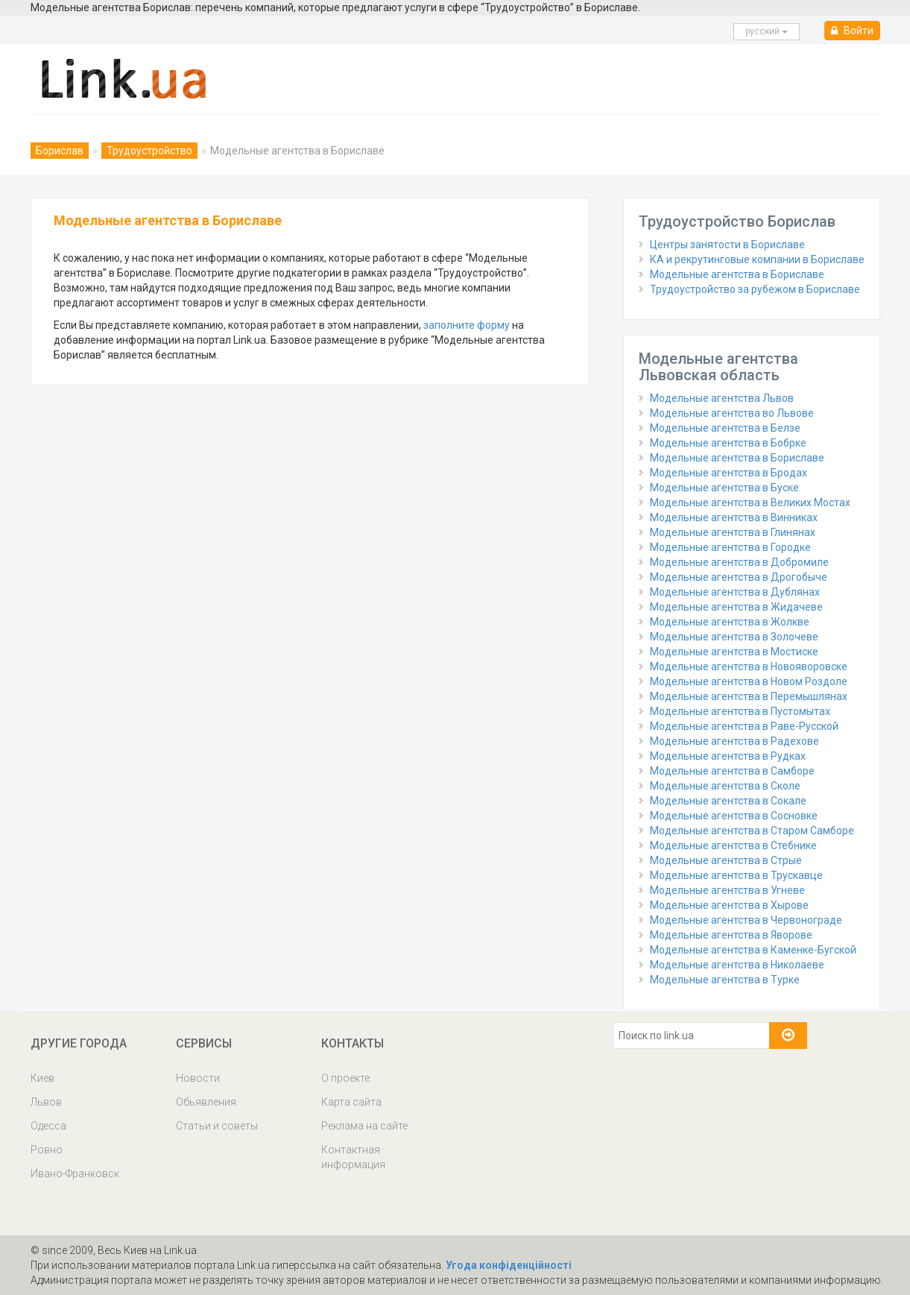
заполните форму (466, 325)
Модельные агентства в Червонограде (746, 920)
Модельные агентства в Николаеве (737, 965)
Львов (46, 1102)
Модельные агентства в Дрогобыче (738, 577)
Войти (852, 31)
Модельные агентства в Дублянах (735, 592)
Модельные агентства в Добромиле (739, 562)
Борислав (59, 151)
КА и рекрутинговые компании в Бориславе (757, 259)
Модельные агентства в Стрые (726, 860)
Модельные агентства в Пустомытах (740, 711)
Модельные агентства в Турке (725, 980)
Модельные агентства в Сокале (728, 801)
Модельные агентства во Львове (732, 413)
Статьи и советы (217, 1126)
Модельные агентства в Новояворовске (748, 666)
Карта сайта (351, 1102)
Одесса (48, 1126)
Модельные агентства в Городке (730, 547)
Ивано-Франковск (75, 1173)
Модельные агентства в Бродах (728, 473)
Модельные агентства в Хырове (729, 905)
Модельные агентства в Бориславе (737, 274)
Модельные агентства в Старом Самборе (752, 830)
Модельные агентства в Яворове (731, 935)
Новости (198, 1078)
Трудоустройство (149, 151)
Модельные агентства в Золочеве (734, 637)
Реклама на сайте (364, 1126)
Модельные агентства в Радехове (734, 741)
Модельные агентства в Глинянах (732, 532)
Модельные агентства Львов (722, 398)
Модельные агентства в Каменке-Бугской (753, 950)
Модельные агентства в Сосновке (734, 816)
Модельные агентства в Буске (724, 488)
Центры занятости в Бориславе (727, 245)
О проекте (345, 1078)
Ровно (47, 1150)
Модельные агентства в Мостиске (734, 652)
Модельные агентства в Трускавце (736, 875)
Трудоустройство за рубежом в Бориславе (755, 289)
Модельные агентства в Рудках (728, 756)
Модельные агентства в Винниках (734, 517)
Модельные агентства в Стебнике (733, 845)
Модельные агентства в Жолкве (729, 622)
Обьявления (206, 1102)
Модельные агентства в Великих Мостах (750, 502)
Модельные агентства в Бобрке (728, 443)
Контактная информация (353, 1157)
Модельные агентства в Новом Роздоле (748, 681)
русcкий (766, 31)
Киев (42, 1078)
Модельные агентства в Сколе (725, 786)
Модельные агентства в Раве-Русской (744, 726)
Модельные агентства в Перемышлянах (748, 696)
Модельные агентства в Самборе (732, 771)
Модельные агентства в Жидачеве (736, 607)
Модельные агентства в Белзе (725, 428)
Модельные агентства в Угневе (727, 890)
